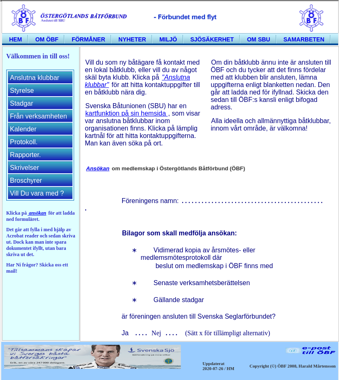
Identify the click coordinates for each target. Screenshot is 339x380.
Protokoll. (24, 141)
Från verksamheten (38, 116)
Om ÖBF (46, 39)
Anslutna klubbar (34, 77)
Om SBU (258, 39)
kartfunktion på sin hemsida (126, 113)
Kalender (23, 129)
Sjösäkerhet (212, 39)
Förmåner (88, 39)
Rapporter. (25, 154)
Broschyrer (26, 180)
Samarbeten (304, 39)
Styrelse (22, 90)
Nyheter (132, 39)
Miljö (168, 39)
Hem (15, 39)
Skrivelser (24, 167)
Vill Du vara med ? (37, 193)
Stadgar (21, 103)
